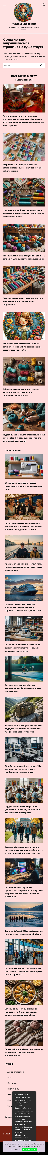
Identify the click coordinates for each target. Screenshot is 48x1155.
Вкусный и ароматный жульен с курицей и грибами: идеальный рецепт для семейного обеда (21, 1011)
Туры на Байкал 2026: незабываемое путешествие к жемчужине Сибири (24, 932)
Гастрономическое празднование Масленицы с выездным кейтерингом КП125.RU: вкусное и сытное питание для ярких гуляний (23, 120)
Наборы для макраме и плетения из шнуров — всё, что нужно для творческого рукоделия (21, 392)
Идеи (9, 1077)
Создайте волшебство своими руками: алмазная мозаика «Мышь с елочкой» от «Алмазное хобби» (23, 213)
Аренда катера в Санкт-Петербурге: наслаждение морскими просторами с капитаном (24, 566)
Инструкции (12, 1083)
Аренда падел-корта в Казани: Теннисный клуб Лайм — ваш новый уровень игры (23, 688)
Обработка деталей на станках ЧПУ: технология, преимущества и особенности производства (23, 769)
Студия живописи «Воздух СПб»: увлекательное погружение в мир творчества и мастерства (22, 809)
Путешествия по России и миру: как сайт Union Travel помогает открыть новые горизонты (23, 971)
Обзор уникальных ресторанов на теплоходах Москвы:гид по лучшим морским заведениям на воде (23, 526)
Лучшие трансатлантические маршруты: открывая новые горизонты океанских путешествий (23, 607)
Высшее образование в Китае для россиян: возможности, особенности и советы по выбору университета (24, 850)
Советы (10, 1100)
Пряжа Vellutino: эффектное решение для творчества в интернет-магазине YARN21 (24, 1052)
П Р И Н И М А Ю (29, 1149)
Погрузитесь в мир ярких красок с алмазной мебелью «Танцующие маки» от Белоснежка (23, 167)
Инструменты (13, 1089)
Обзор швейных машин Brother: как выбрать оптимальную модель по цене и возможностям (23, 647)
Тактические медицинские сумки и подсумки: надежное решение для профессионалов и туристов (23, 728)
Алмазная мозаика (15, 1072)
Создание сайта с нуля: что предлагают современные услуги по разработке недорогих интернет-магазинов (24, 892)
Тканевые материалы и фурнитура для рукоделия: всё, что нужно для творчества (23, 301)
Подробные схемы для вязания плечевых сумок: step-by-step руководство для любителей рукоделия (24, 437)
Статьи (10, 1106)
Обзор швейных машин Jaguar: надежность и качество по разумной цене (23, 486)
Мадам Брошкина (24, 23)
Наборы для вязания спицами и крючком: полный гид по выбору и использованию (24, 257)
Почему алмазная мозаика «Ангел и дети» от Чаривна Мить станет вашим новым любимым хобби (22, 346)
